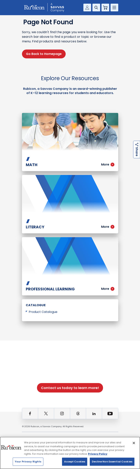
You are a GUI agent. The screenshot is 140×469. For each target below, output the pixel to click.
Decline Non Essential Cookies (112, 461)
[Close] (134, 443)
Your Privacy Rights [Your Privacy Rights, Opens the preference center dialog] (28, 461)
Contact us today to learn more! (70, 387)
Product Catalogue (43, 312)
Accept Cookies (74, 461)
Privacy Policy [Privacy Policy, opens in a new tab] (97, 454)
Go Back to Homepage (44, 54)
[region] (70, 453)
